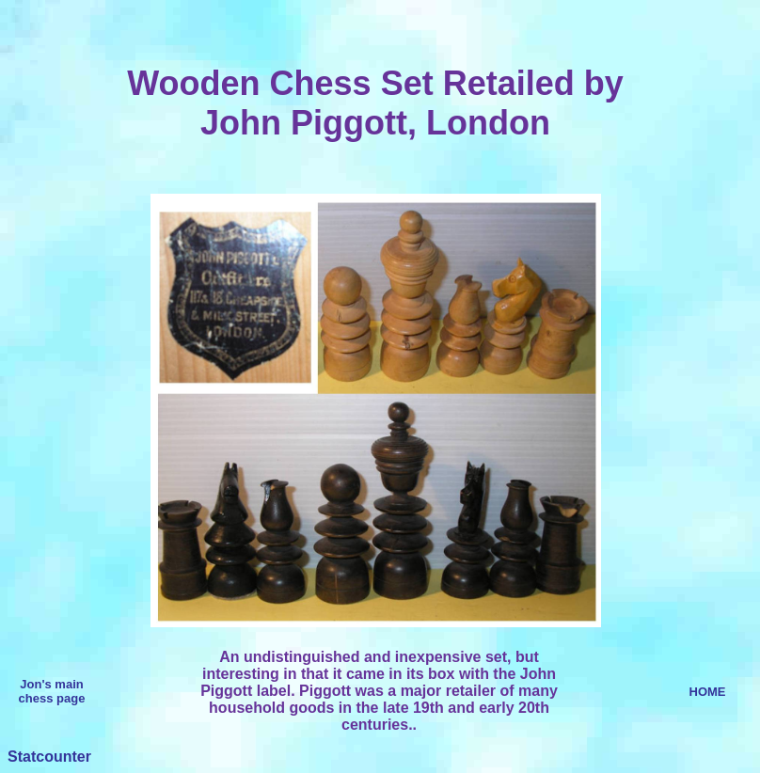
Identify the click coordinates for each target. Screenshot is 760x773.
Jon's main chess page (52, 691)
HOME (707, 692)
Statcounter (49, 757)
